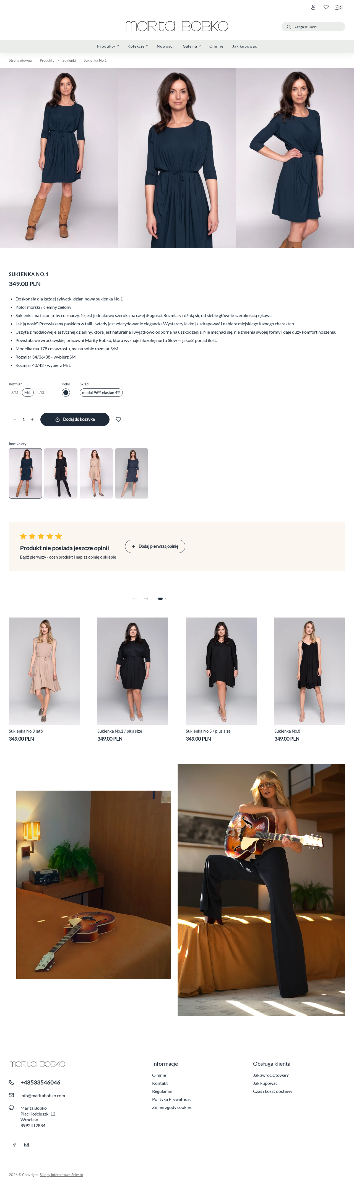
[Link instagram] (26, 1144)
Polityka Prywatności (172, 1099)
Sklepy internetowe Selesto (61, 1175)
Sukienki (69, 60)
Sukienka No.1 (95, 60)
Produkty (47, 60)
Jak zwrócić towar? (270, 1075)
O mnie (159, 1075)
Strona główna (20, 60)
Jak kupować (265, 1083)
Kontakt (160, 1083)
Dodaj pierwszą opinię (155, 546)
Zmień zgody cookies (172, 1107)
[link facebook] (14, 1144)
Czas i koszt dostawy (272, 1091)
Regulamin (162, 1091)
